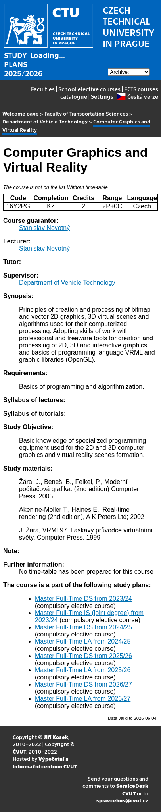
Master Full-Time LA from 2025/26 (82, 670)
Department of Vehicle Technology (45, 121)
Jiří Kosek (56, 737)
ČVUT (19, 751)
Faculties (43, 89)
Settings (102, 96)
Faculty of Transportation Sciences (86, 113)
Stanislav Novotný (44, 227)
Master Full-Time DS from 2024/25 (83, 627)
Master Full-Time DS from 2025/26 (83, 655)
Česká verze (137, 96)
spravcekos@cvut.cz (122, 800)
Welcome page (20, 113)
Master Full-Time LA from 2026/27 (82, 698)
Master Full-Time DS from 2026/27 (83, 684)
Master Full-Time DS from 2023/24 (83, 598)
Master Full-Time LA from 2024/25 (82, 641)
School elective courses (89, 89)
